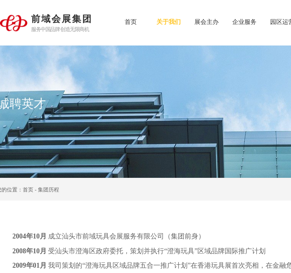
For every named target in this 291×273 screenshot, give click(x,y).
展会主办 (206, 22)
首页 (131, 22)
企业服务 (244, 22)
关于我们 (168, 22)
